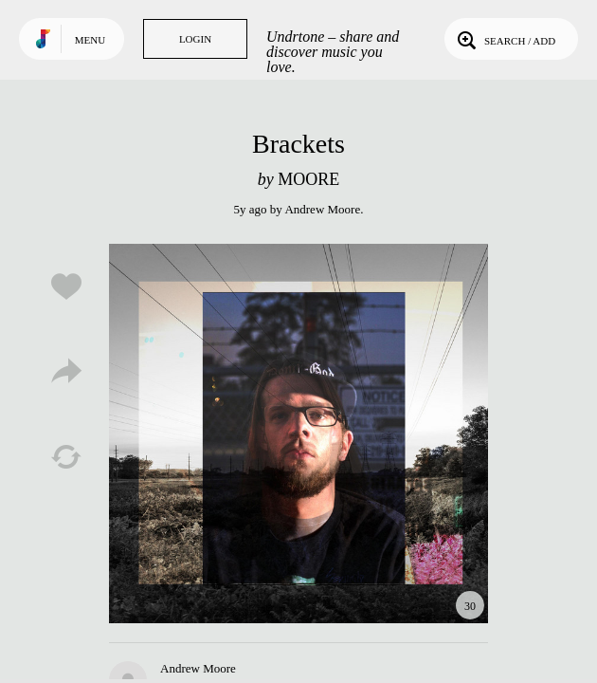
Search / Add (504, 39)
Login (195, 39)
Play (298, 433)
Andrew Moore (322, 209)
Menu (90, 40)
